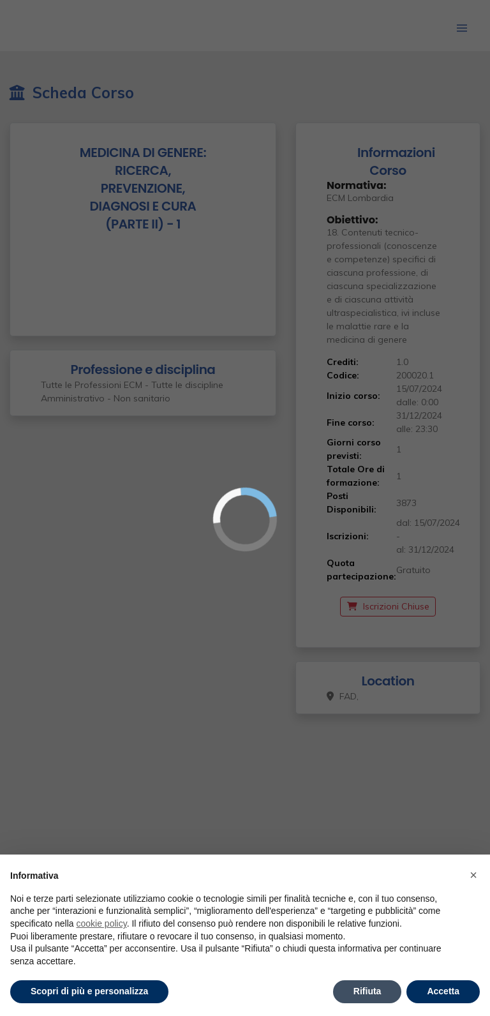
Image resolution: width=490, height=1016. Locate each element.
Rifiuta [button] (367, 991)
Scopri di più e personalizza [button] (89, 991)
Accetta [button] (443, 991)
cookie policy (102, 923)
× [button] (473, 875)
